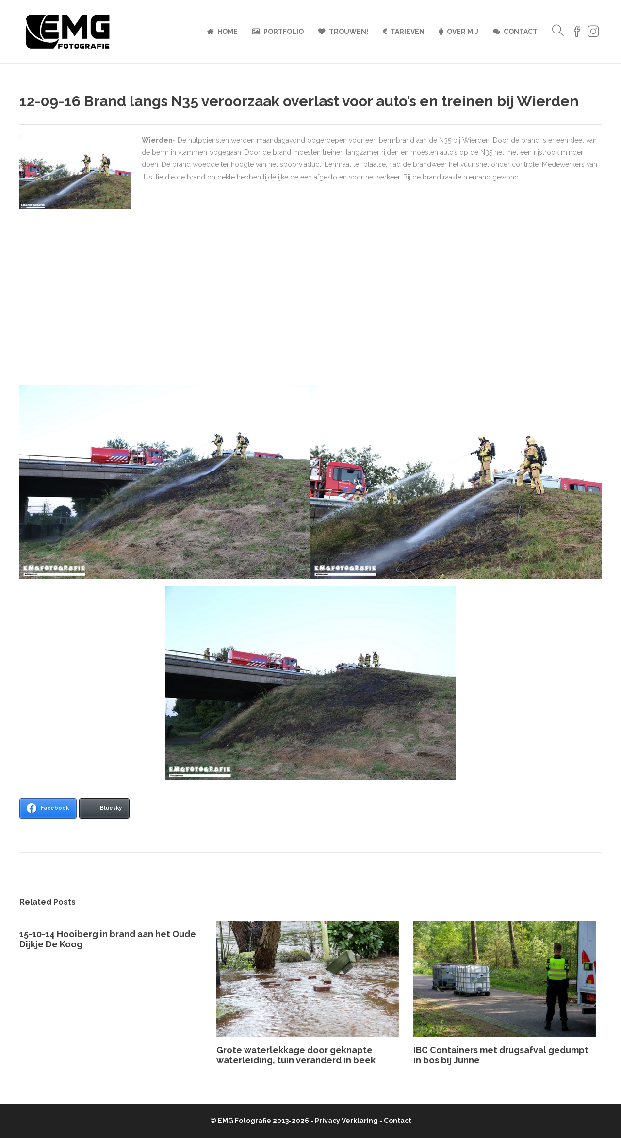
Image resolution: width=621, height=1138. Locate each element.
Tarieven (408, 31)
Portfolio (283, 31)
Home (227, 31)
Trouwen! (348, 31)
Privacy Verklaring (346, 1120)
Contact (521, 31)
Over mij (462, 31)
